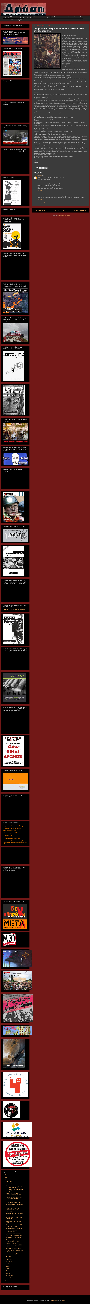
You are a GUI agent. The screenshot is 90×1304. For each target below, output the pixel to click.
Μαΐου (8, 1268)
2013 (6, 1175)
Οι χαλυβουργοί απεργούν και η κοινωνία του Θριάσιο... (14, 1197)
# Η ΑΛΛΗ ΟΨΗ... (9, 20)
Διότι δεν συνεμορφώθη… (12, 1254)
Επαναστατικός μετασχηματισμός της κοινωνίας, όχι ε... (14, 1186)
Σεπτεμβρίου (9, 1259)
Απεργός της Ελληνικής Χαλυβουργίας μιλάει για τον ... (14, 1194)
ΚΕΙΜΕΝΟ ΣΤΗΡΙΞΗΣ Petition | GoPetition (14, 609)
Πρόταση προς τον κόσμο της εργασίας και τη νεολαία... (13, 1240)
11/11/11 (39, 190)
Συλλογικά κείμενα (57, 17)
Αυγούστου (9, 1261)
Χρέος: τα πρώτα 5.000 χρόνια (12, 832)
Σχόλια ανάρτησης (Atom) (63, 215)
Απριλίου (8, 1271)
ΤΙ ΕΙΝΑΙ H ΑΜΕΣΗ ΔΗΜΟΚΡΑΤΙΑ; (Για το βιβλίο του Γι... (14, 1245)
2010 (6, 1280)
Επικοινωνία (77, 17)
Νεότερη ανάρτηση (39, 210)
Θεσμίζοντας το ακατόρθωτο (13, 1237)
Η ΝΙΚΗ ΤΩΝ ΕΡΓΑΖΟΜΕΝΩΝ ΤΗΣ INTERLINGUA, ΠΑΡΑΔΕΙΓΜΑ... (14, 1230)
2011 (6, 1179)
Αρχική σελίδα (9, 17)
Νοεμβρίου (9, 1183)
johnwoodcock (53, 1300)
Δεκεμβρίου (9, 1181)
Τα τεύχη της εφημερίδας (23, 17)
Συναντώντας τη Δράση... (41, 17)
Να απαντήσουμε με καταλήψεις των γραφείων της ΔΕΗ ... (14, 1205)
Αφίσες (68, 17)
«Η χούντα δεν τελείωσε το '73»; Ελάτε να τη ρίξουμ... (14, 1225)
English (20, 20)
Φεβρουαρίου (9, 1275)
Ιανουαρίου (9, 1278)
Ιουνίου (8, 1266)
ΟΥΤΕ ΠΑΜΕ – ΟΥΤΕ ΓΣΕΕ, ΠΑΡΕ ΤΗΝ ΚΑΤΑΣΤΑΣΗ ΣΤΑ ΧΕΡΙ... (14, 1250)
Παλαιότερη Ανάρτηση (80, 210)
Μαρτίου (8, 1273)
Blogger (63, 1300)
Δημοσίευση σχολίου (41, 202)
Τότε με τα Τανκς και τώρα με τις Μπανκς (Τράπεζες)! (14, 1214)
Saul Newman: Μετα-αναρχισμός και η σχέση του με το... (14, 1190)
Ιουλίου (8, 1264)
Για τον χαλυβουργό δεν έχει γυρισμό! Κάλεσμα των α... (13, 1201)
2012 (6, 1177)
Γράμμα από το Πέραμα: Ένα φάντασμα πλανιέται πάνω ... (14, 1234)
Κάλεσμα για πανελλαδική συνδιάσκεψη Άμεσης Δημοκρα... (12, 1210)
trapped (39, 175)
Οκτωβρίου (9, 1257)
